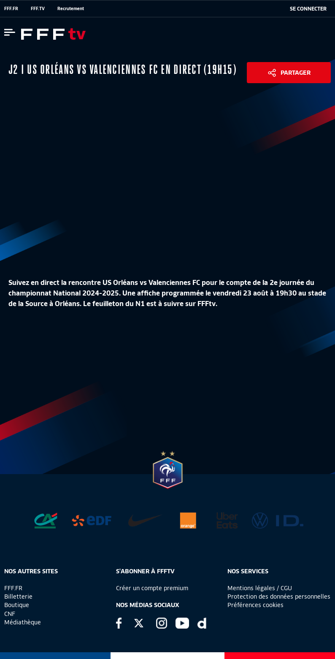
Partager (296, 72)
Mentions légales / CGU (259, 588)
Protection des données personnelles (278, 596)
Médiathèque (22, 622)
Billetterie (18, 596)
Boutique (16, 605)
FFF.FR (11, 8)
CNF (9, 613)
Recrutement (70, 8)
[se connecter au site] (308, 9)
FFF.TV (38, 8)
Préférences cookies (255, 605)
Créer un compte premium (152, 588)
